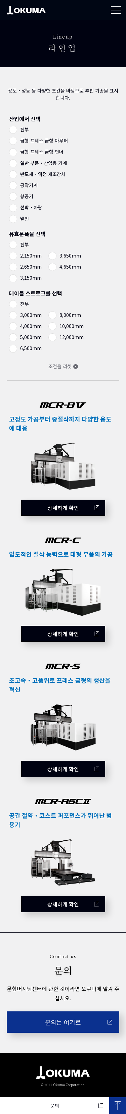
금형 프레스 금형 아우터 (43, 140)
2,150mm (30, 255)
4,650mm (69, 266)
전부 (24, 129)
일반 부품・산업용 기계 (43, 163)
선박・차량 (30, 207)
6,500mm (30, 348)
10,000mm (71, 326)
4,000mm (30, 326)
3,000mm (30, 315)
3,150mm (30, 277)
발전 (24, 218)
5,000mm (30, 337)
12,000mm (71, 337)
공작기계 (28, 185)
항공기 (26, 196)
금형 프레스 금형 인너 (41, 151)
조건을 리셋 (60, 366)
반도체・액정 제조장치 (42, 174)
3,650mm (69, 255)
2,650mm (30, 266)
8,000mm (69, 315)
